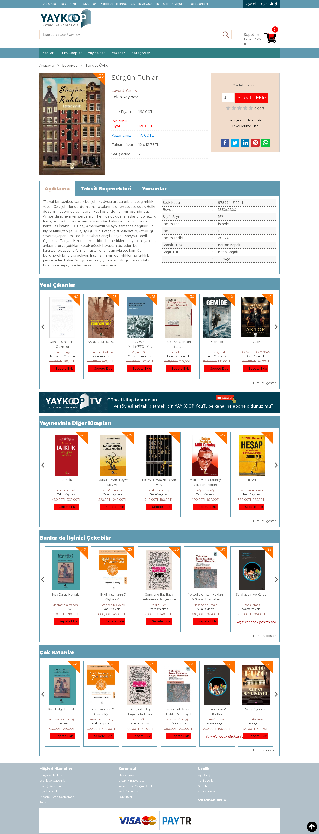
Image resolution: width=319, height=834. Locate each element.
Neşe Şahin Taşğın (252, 605)
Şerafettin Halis (159, 490)
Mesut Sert (217, 352)
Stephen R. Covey (159, 605)
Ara (226, 34)
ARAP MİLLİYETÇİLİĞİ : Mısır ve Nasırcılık (178, 346)
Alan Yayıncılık (256, 356)
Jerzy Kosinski (66, 605)
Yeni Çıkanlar (57, 285)
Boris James (256, 719)
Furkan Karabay (205, 490)
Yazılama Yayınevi (178, 356)
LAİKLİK (112, 480)
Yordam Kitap (206, 608)
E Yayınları (66, 608)
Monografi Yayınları (101, 356)
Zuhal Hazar (62, 352)
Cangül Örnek (113, 490)
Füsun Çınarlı (256, 352)
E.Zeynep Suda (178, 352)
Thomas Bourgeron (101, 352)
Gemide (256, 342)
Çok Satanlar (57, 653)
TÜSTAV (113, 608)
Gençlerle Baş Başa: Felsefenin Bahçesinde (178, 714)
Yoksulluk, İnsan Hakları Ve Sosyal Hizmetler (217, 714)
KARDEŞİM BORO (139, 342)
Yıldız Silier (205, 605)
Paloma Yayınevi (62, 356)
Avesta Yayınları (256, 723)
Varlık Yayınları (159, 608)
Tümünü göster (264, 383)
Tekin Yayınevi (140, 356)
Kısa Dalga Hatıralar (112, 594)
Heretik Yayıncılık (217, 356)
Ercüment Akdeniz (140, 352)
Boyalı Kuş (66, 594)
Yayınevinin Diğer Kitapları (75, 423)
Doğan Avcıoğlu (251, 490)
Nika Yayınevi (252, 608)
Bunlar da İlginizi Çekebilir (75, 538)
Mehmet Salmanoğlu (113, 605)
